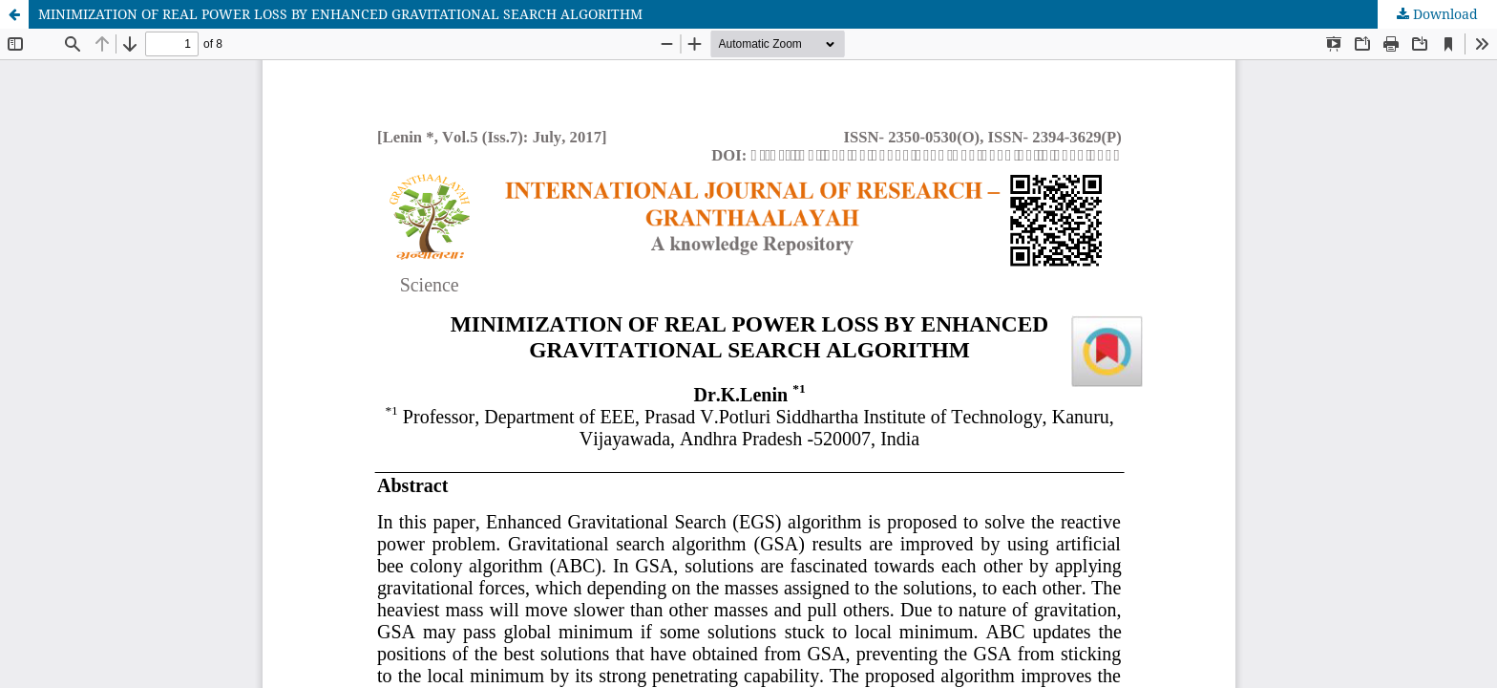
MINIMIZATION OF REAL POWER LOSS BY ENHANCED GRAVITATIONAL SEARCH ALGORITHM (340, 14)
